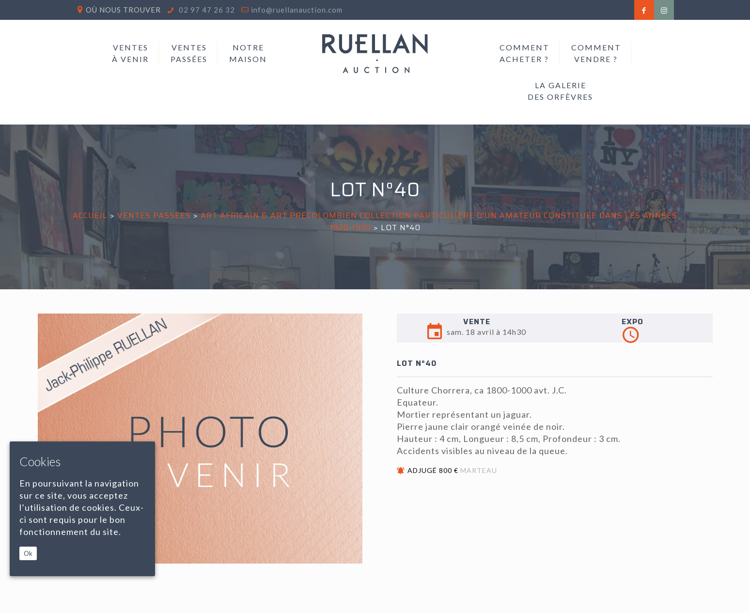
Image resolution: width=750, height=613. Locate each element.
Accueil (90, 215)
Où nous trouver (123, 9)
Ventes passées (154, 215)
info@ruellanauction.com (297, 9)
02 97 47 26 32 (206, 9)
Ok (28, 553)
